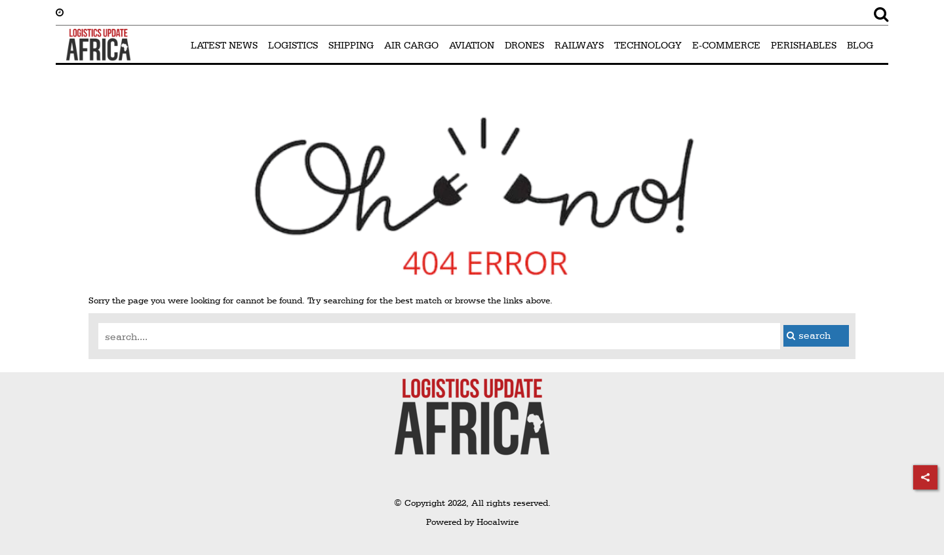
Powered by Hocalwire (472, 521)
